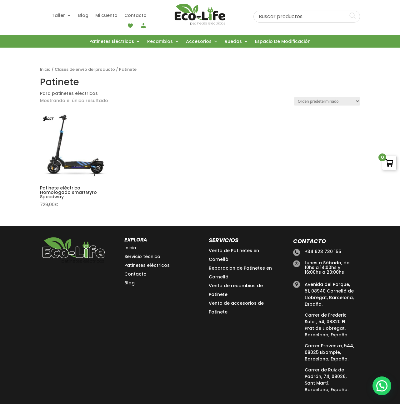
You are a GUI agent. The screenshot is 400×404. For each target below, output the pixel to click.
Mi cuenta (106, 15)
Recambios (160, 41)
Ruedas (233, 41)
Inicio (45, 69)
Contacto (135, 15)
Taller (58, 15)
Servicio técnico (142, 256)
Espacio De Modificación (283, 41)
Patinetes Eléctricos (111, 41)
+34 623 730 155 (323, 251)
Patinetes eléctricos (147, 265)
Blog (83, 15)
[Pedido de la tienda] (327, 101)
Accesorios (199, 41)
